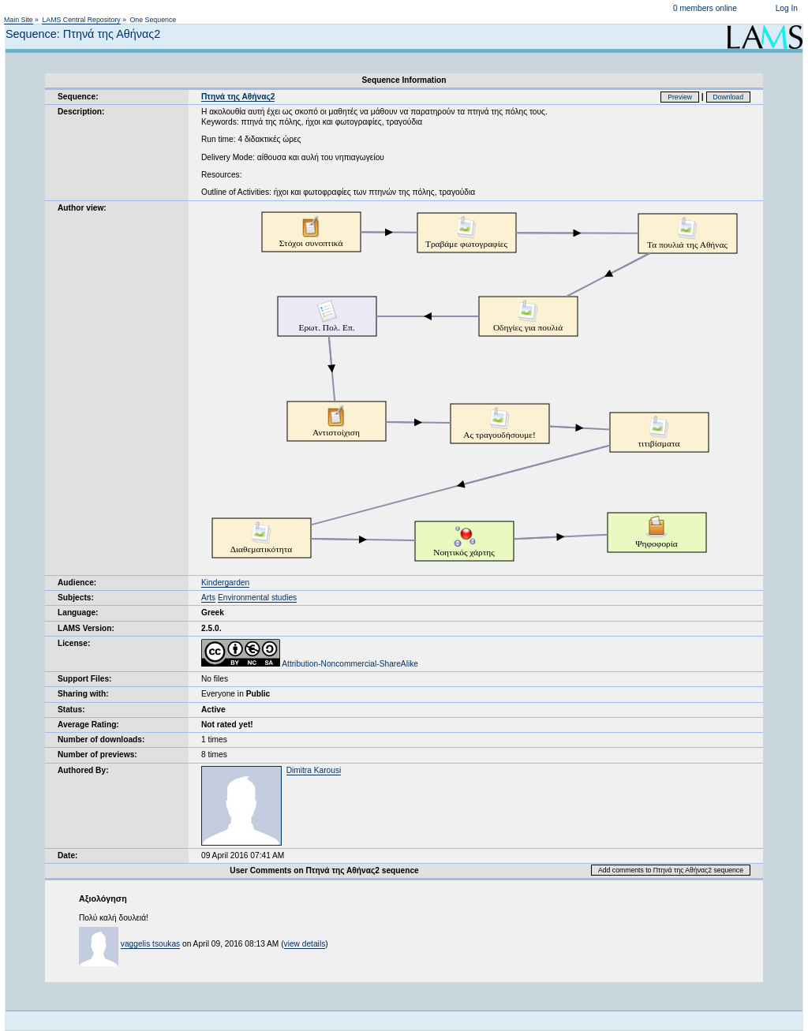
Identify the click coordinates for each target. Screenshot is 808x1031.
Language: (78, 612)
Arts (208, 597)
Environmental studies (257, 597)
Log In (787, 8)
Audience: (77, 582)
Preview (680, 97)
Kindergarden (225, 582)
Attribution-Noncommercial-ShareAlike (309, 663)
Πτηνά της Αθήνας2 (238, 96)
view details (305, 943)
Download (728, 97)
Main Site (18, 20)
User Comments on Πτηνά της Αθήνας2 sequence (324, 870)
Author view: (82, 208)
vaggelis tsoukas (150, 943)
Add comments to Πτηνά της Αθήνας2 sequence (670, 870)
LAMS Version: (86, 628)
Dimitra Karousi (314, 770)
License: (74, 643)
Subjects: (76, 597)
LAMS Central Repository (81, 20)
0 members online (705, 8)
